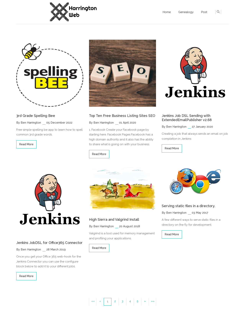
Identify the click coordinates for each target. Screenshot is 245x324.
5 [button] (137, 301)
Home (167, 12)
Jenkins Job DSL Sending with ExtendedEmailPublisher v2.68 (187, 118)
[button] (145, 302)
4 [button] (130, 301)
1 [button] (107, 301)
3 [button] (122, 301)
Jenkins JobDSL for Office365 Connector (49, 243)
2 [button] (115, 301)
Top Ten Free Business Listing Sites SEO (122, 116)
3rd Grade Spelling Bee (35, 116)
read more (26, 144)
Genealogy (186, 12)
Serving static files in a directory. (188, 206)
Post (204, 12)
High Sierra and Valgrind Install (114, 219)
